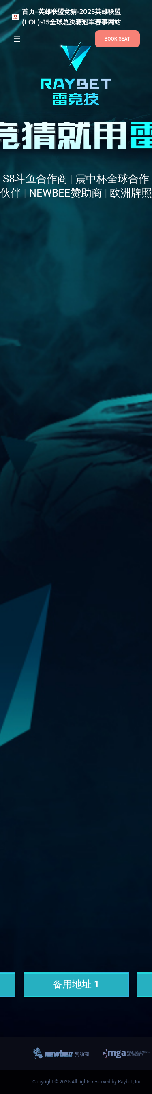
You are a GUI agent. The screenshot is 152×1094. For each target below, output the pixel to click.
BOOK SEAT (117, 39)
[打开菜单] (17, 39)
